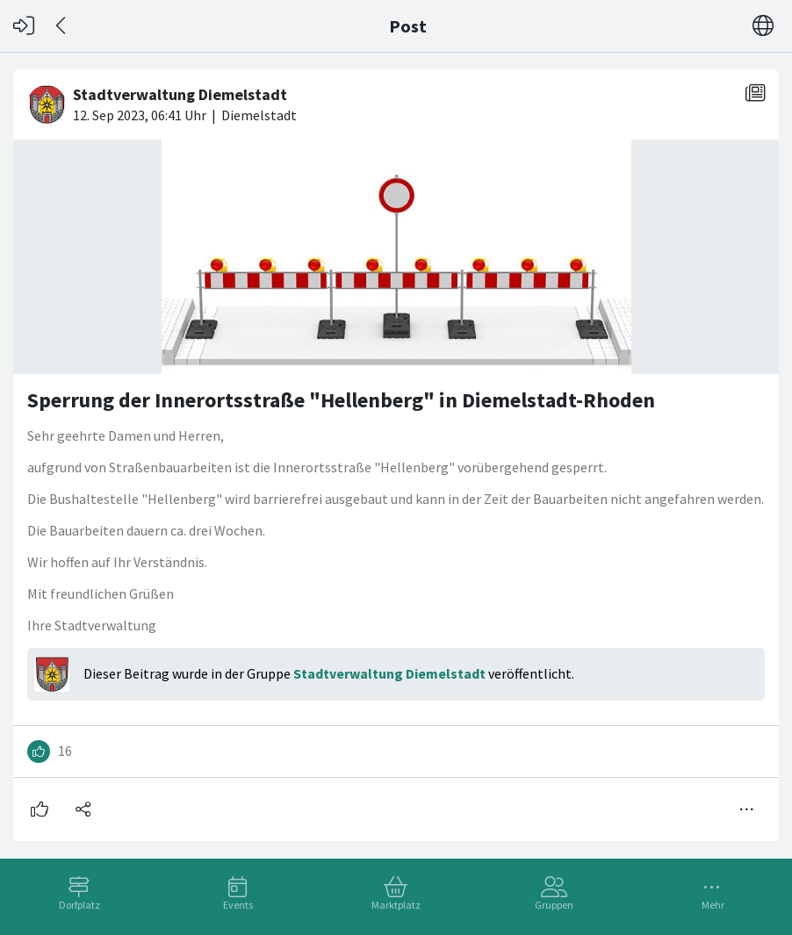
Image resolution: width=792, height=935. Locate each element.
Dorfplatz (79, 904)
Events (238, 904)
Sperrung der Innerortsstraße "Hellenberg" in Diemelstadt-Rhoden (341, 400)
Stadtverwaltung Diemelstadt (389, 673)
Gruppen (554, 904)
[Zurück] (62, 26)
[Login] (24, 26)
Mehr (713, 904)
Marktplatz (396, 904)
